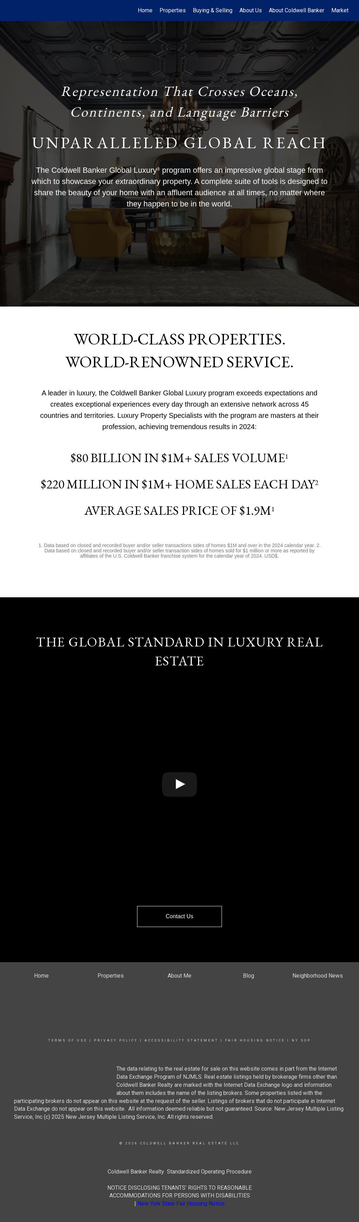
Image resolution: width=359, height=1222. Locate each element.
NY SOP (301, 1040)
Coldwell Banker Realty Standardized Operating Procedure (180, 1171)
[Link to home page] (13, 10)
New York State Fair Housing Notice (181, 1203)
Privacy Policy (116, 1040)
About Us (250, 10)
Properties (173, 10)
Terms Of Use (67, 1040)
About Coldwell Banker (296, 10)
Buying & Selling (212, 10)
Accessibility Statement (181, 1040)
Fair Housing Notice (255, 1040)
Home (145, 10)
